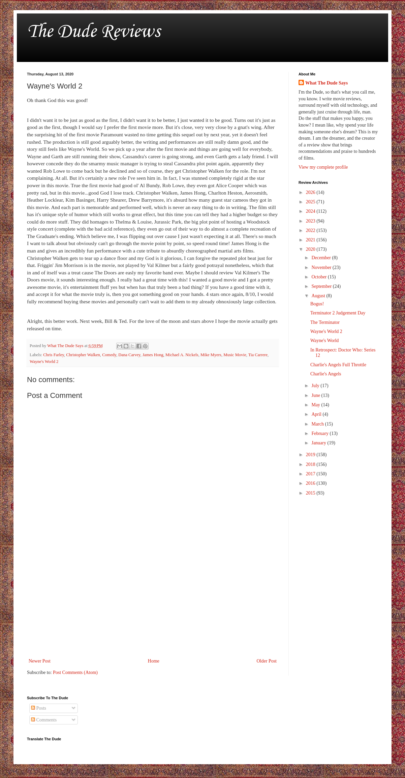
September (322, 286)
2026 (311, 192)
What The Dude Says (326, 83)
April (316, 414)
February (320, 433)
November (322, 267)
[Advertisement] (152, 601)
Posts (38, 708)
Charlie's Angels (325, 373)
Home (153, 661)
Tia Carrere (258, 354)
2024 (311, 211)
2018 (311, 464)
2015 (311, 493)
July (315, 385)
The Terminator (325, 322)
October (319, 276)
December (321, 257)
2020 (311, 249)
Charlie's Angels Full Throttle (338, 364)
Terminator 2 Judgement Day (337, 312)
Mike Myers (210, 354)
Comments (44, 719)
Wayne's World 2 (44, 361)
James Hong (153, 354)
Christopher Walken (83, 354)
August (318, 295)
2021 (311, 239)
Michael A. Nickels (181, 354)
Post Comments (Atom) (75, 672)
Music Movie (234, 354)
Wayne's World (324, 340)
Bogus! (317, 303)
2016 (311, 483)
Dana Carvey (129, 354)
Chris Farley (53, 354)
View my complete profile (323, 167)
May (316, 404)
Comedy (109, 354)
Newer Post (40, 661)
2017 (311, 473)
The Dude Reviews (93, 32)
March (318, 424)
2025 (311, 201)
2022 (311, 230)
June (316, 395)
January (319, 442)
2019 (311, 454)
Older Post (267, 661)
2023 (311, 221)
